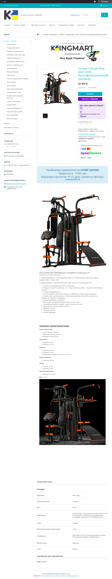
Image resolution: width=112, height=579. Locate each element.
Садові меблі (11, 105)
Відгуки (6, 123)
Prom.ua (67, 574)
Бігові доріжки (12, 68)
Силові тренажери (50, 34)
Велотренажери (13, 72)
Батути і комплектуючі (15, 65)
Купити (90, 94)
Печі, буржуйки (12, 115)
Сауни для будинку (14, 108)
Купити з (90, 99)
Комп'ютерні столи (14, 92)
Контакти (81, 25)
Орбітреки (11, 75)
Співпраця (92, 25)
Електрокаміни (12, 118)
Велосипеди (11, 82)
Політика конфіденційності (70, 576)
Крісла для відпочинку (15, 89)
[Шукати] (104, 15)
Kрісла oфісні (11, 86)
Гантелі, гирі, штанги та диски (17, 79)
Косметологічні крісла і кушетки (15, 97)
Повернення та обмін (66, 25)
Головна (7, 25)
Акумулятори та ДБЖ (14, 112)
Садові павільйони (14, 58)
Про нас (52, 25)
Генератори (11, 44)
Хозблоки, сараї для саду (16, 55)
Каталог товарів (19, 25)
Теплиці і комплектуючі (15, 51)
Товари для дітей (13, 48)
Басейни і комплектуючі (15, 61)
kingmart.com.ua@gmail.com (16, 184)
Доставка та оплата (38, 25)
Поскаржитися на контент (50, 576)
